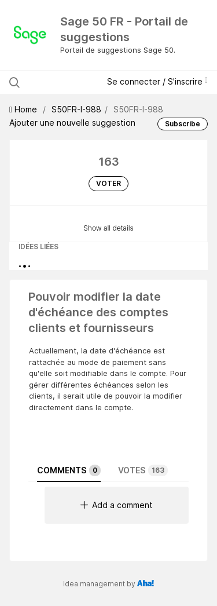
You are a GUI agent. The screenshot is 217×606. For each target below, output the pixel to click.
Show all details (108, 228)
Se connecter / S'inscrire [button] (157, 81)
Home (24, 109)
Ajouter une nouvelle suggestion (72, 122)
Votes (143, 470)
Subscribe (182, 123)
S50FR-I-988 (76, 109)
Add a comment (116, 505)
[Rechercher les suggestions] (59, 82)
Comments (69, 470)
